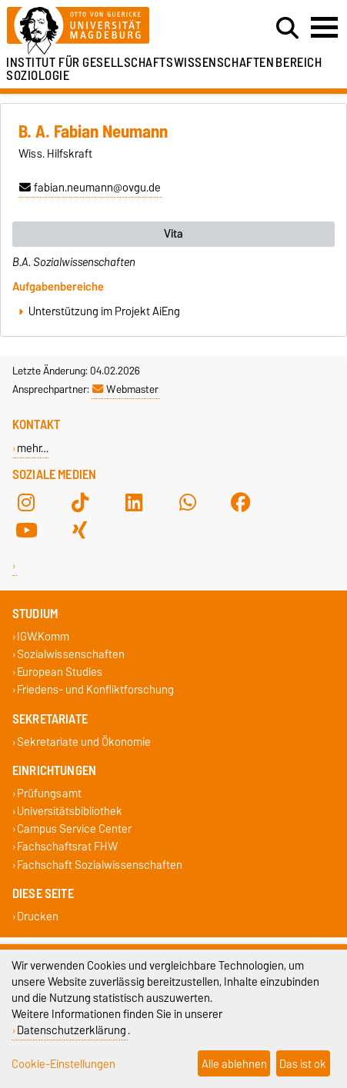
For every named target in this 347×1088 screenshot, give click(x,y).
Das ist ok (302, 1063)
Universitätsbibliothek (69, 811)
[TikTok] (80, 502)
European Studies (59, 672)
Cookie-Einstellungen (63, 1063)
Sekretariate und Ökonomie (84, 741)
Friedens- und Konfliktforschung (95, 690)
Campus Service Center (74, 829)
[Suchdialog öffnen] (287, 28)
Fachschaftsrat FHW (67, 847)
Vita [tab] (173, 234)
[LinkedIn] (134, 502)
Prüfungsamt (49, 793)
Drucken (37, 916)
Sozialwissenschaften (71, 654)
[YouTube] (26, 530)
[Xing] (80, 530)
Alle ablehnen (234, 1063)
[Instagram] (26, 502)
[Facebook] (241, 502)
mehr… (32, 447)
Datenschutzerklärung (71, 1030)
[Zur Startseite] (106, 31)
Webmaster (125, 389)
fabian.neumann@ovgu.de (90, 187)
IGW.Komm (43, 636)
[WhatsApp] (188, 502)
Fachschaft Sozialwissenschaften (99, 864)
